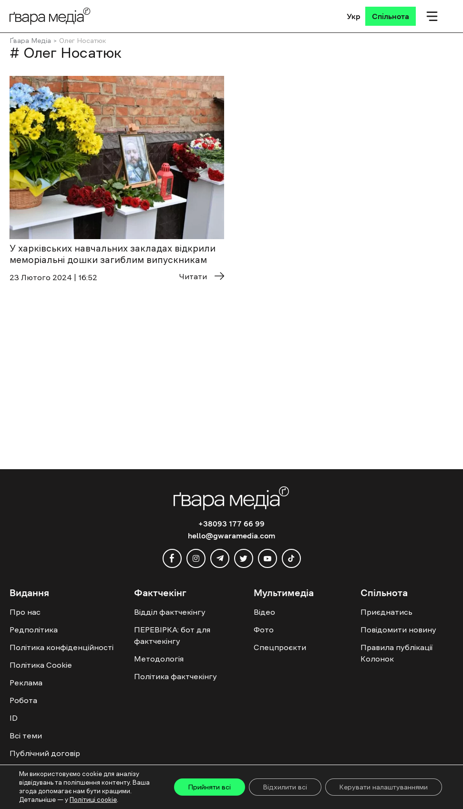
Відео (264, 612)
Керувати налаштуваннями (383, 787)
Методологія (159, 658)
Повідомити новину (398, 629)
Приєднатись (386, 612)
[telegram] (219, 558)
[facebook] (172, 558)
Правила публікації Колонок (396, 652)
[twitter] (243, 558)
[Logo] (50, 16)
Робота (23, 700)
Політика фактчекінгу (175, 676)
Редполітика (34, 629)
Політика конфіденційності (61, 647)
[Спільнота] (390, 16)
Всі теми (26, 735)
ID (14, 718)
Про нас (25, 612)
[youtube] (267, 558)
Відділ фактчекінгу (170, 612)
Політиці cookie (93, 800)
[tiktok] (291, 558)
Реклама (26, 682)
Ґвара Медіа (30, 40)
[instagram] (196, 558)
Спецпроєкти (280, 647)
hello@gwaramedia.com (231, 535)
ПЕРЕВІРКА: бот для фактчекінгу (172, 635)
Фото (264, 629)
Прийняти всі (208, 787)
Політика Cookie (41, 665)
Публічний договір (45, 753)
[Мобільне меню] (432, 16)
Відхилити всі (284, 787)
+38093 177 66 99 (231, 523)
